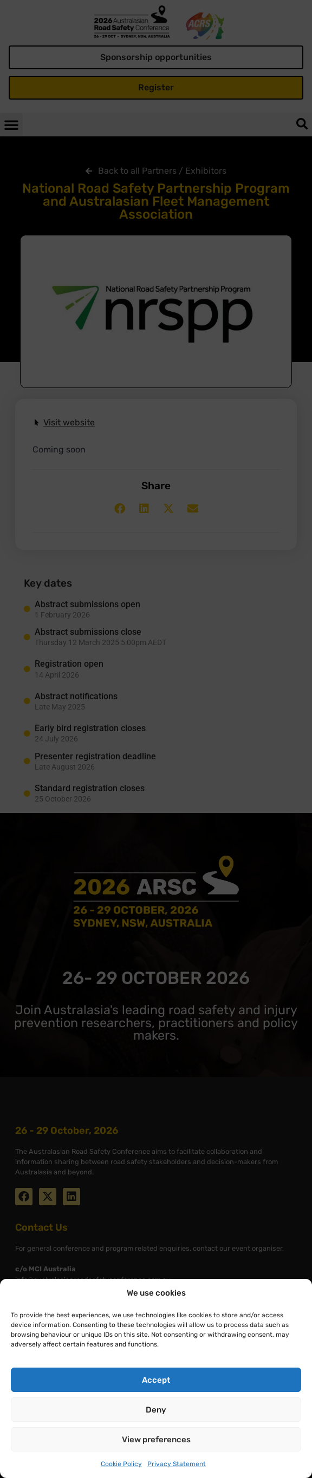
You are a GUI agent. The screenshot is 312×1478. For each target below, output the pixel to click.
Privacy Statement (176, 1464)
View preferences (156, 1439)
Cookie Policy (121, 1464)
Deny (156, 1410)
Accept (156, 1380)
